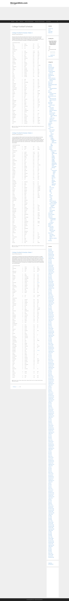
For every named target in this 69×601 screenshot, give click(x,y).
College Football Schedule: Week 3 (22, 33)
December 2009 (51, 508)
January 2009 (50, 523)
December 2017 (51, 379)
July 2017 (50, 386)
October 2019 (50, 349)
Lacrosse (51, 189)
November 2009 (51, 510)
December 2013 (51, 444)
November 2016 (51, 397)
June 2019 (50, 355)
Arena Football (52, 129)
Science (49, 125)
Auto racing (52, 131)
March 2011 (50, 488)
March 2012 (50, 472)
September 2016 (51, 399)
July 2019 (50, 354)
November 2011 (51, 477)
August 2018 (50, 368)
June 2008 (50, 533)
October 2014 (50, 430)
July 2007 (50, 547)
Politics (49, 106)
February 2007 (50, 554)
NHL (50, 194)
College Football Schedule (35, 126)
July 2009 (50, 515)
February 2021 (50, 328)
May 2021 (50, 324)
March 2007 (50, 553)
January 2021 (50, 329)
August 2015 (50, 417)
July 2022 (50, 305)
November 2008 (51, 526)
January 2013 (50, 459)
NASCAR (52, 134)
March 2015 (50, 424)
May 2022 (50, 308)
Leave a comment (15, 127)
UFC (51, 193)
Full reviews (52, 234)
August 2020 (50, 336)
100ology (50, 64)
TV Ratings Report (53, 218)
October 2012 (50, 463)
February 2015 (50, 425)
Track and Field (52, 210)
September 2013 (51, 448)
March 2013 (50, 456)
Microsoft (51, 72)
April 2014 (50, 438)
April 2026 (50, 250)
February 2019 (50, 360)
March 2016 (50, 407)
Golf (50, 186)
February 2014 (50, 441)
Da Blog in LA (50, 74)
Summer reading (51, 214)
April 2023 (50, 293)
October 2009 (50, 511)
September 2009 (51, 512)
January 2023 (50, 297)
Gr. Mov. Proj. (50, 28)
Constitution (52, 109)
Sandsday (52, 231)
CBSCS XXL (38, 282)
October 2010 (50, 495)
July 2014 (50, 434)
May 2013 (50, 453)
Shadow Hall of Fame (54, 172)
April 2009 (50, 519)
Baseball (51, 135)
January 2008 (50, 539)
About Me (50, 66)
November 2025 (51, 255)
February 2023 (50, 296)
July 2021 (50, 321)
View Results (52, 55)
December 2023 (51, 284)
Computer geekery (51, 71)
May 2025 (50, 262)
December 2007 (51, 541)
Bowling (51, 146)
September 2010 (51, 496)
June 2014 (50, 436)
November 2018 (51, 364)
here (42, 257)
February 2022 (50, 312)
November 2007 (51, 542)
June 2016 (50, 403)
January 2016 (50, 410)
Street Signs (50, 31)
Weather (49, 224)
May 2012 (50, 469)
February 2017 (50, 393)
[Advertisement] (34, 13)
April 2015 (50, 422)
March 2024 (50, 279)
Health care (52, 119)
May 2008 (50, 534)
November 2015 (51, 413)
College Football (20, 126)
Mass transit (50, 81)
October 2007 (50, 543)
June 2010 (50, 500)
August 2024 (50, 273)
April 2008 (50, 535)
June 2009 (50, 516)
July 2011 (50, 483)
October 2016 (50, 398)
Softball (51, 199)
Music (49, 90)
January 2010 (50, 507)
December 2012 (51, 460)
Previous (14, 386)
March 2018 (50, 375)
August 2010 (50, 498)
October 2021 (50, 317)
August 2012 (50, 465)
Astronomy (51, 127)
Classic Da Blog (15, 126)
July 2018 (50, 370)
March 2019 (50, 359)
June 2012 (50, 468)
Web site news (41, 126)
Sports (17, 21)
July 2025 (50, 259)
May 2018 (50, 372)
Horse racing (52, 187)
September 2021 (51, 319)
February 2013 (50, 457)
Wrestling (50, 240)
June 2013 (50, 452)
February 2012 (50, 473)
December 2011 (51, 476)
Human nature (52, 105)
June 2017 (50, 387)
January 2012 (50, 475)
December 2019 (51, 347)
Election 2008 (52, 114)
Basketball (51, 136)
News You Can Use (53, 98)
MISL (50, 190)
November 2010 (51, 494)
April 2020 (50, 341)
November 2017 (51, 380)
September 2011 (51, 480)
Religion (49, 124)
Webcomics (21, 21)
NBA (51, 144)
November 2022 (51, 300)
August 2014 (50, 433)
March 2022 (50, 310)
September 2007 (51, 545)
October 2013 (50, 446)
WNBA (52, 145)
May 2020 (50, 340)
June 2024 (50, 275)
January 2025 (50, 266)
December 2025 (51, 254)
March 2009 (50, 520)
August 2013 (50, 449)
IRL (51, 132)
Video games (50, 223)
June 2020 (50, 339)
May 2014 (50, 437)
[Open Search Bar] (57, 21)
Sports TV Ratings (54, 202)
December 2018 (51, 363)
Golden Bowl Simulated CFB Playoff (54, 164)
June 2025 (50, 261)
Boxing (51, 148)
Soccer (51, 197)
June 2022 (50, 306)
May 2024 (50, 277)
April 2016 (50, 406)
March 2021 (50, 327)
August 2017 (50, 384)
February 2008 (50, 538)
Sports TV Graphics (53, 203)
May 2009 (50, 518)
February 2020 (50, 344)
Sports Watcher (52, 207)
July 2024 (50, 274)
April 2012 (50, 471)
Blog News (14, 380)
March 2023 (50, 294)
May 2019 (50, 356)
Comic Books (50, 70)
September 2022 (51, 302)
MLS (51, 198)
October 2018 (50, 366)
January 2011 (50, 491)
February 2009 (50, 522)
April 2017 (50, 390)
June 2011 (50, 484)
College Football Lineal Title (27, 126)
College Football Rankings (53, 157)
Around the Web (51, 67)
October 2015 (50, 414)
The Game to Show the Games (39, 21)
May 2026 (50, 249)
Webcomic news (52, 230)
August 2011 (50, 481)
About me (12, 21)
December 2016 (51, 395)
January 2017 (50, 394)
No (49, 48)
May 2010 (50, 502)
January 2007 (50, 555)
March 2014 (50, 440)
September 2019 (51, 351)
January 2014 (50, 442)
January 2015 (50, 426)
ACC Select (38, 350)
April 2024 (50, 278)
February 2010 (50, 506)
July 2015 (50, 418)
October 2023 (50, 286)
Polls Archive (50, 56)
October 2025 (50, 257)
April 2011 (50, 487)
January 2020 (50, 345)
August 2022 (50, 304)
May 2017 (50, 389)
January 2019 (50, 362)
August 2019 (50, 352)
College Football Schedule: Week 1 (22, 252)
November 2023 (51, 285)
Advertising (52, 227)
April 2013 (50, 454)
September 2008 (51, 529)
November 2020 (51, 332)
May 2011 (50, 485)
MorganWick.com (19, 3)
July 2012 (50, 467)
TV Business (50, 217)
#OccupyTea (52, 107)
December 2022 (51, 298)
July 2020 (50, 337)
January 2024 (50, 282)
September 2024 (51, 271)
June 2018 (50, 371)
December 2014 (51, 428)
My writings (50, 102)
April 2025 (50, 263)
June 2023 (50, 290)
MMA (50, 191)
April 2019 (50, 358)
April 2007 (50, 551)
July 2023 (50, 289)
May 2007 (50, 550)
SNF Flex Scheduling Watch (29, 21)
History (49, 76)
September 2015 (51, 415)
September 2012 (51, 464)
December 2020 (51, 331)
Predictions (50, 123)
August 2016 (50, 401)
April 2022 (50, 309)
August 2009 (50, 514)
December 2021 (51, 314)
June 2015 (50, 419)
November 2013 (51, 445)
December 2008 (51, 524)
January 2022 (50, 313)
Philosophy (50, 103)
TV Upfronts (52, 222)
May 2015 (50, 421)
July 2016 (50, 402)
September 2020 (51, 335)
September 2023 (51, 288)
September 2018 (51, 367)
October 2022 (50, 301)
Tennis (51, 208)
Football (51, 149)
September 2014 (51, 432)
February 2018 (50, 376)
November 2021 (51, 316)
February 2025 (50, 265)
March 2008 (50, 537)
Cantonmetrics (48, 21)
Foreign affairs (52, 118)
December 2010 (51, 492)
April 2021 (50, 325)
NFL (51, 169)
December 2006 (51, 557)
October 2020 (50, 333)
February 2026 (50, 251)
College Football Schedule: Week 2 (22, 133)
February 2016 (50, 409)
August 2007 (50, 546)
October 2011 (50, 479)
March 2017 (50, 391)
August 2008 (50, 530)
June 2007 (50, 549)
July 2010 (50, 499)
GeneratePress (40, 599)
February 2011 (50, 489)
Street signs (50, 213)
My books (50, 92)
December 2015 (51, 411)
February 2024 (50, 281)
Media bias (50, 83)
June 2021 (50, 323)
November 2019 (51, 348)
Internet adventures (51, 78)
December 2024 (51, 267)
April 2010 (50, 503)
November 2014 (51, 429)
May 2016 (50, 405)
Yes (49, 46)
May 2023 (50, 292)
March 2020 (50, 343)
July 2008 (50, 531)
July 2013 (50, 450)
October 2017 (50, 382)
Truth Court (50, 215)
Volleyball (51, 211)
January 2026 (50, 253)
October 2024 (50, 270)
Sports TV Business (53, 201)
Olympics (51, 195)
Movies (49, 87)
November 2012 (51, 461)
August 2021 (50, 320)
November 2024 (51, 269)
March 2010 (50, 504)
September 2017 (51, 383)
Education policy (52, 112)
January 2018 (50, 378)
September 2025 (51, 258)
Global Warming (51, 75)
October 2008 (50, 527)
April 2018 (50, 374)
